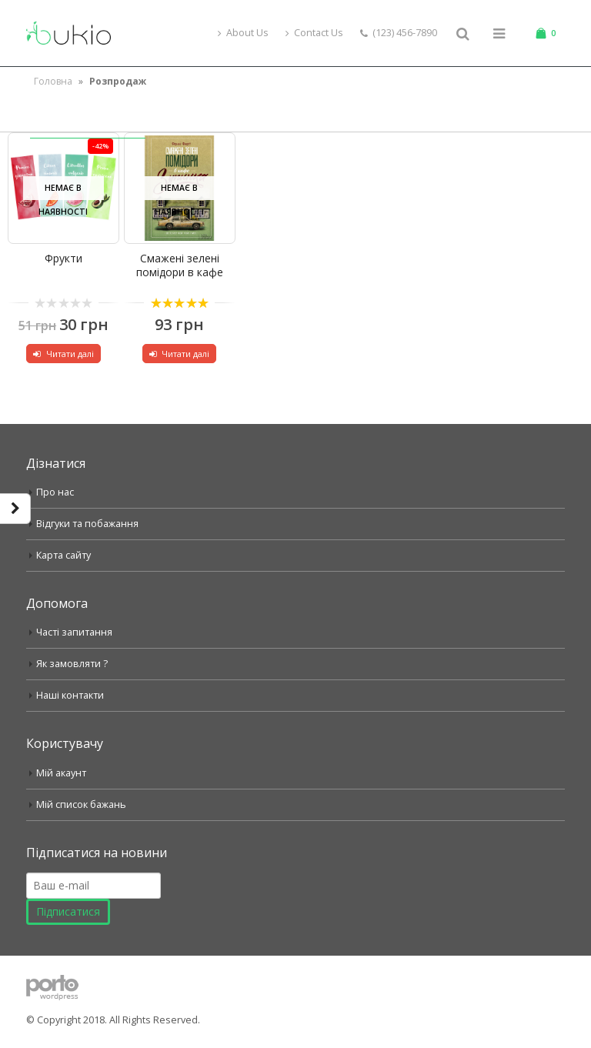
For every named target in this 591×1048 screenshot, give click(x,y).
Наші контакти (70, 695)
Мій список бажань (81, 804)
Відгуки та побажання (87, 523)
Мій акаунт (61, 772)
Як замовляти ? (72, 663)
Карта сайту (63, 555)
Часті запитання (74, 632)
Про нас (55, 492)
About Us (243, 32)
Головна (53, 81)
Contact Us (314, 32)
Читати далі (70, 353)
